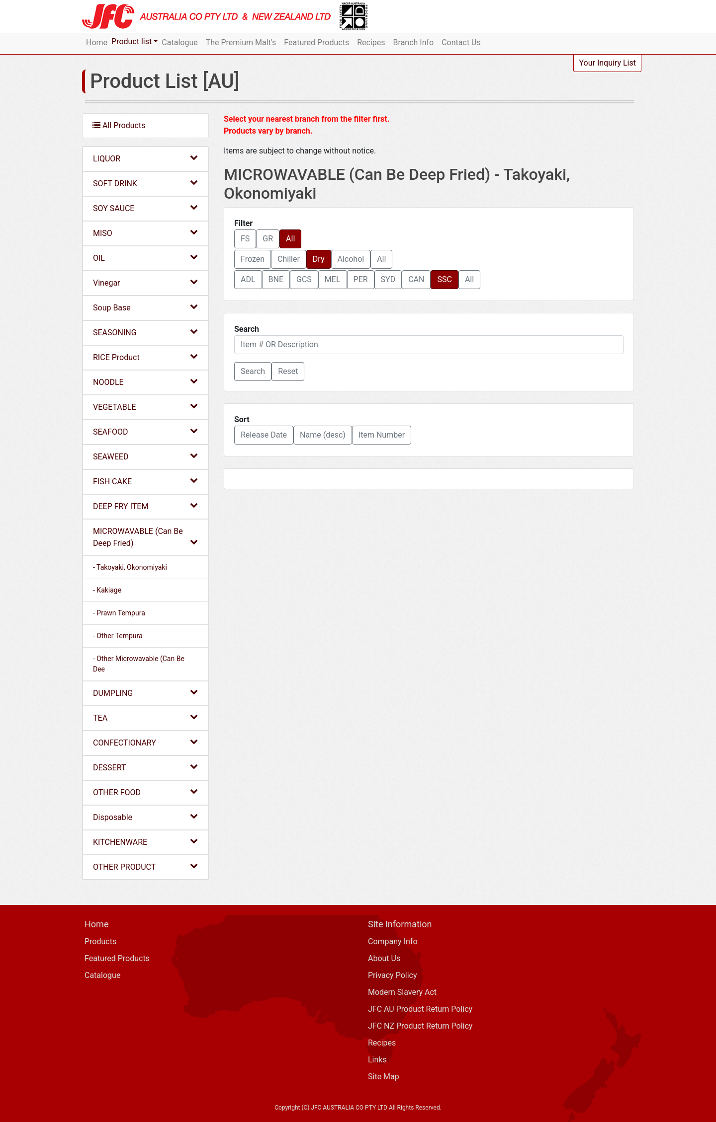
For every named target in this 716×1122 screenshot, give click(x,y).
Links (377, 1059)
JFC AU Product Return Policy (420, 1009)
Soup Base (145, 307)
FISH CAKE (145, 481)
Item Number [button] (381, 435)
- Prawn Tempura (119, 613)
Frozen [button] (253, 259)
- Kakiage (107, 590)
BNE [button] (275, 279)
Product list (131, 41)
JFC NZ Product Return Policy (420, 1026)
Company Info (393, 941)
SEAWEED (145, 456)
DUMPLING (145, 692)
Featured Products (316, 42)
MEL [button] (333, 279)
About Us (384, 958)
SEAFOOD (145, 431)
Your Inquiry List (607, 63)
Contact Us (461, 42)
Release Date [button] (264, 435)
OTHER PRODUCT (145, 866)
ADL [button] (248, 279)
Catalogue (179, 42)
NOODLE (145, 381)
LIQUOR (145, 158)
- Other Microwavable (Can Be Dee (138, 664)
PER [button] (361, 279)
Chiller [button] (288, 259)
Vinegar (145, 282)
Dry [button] (319, 259)
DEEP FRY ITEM (145, 506)
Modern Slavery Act (402, 992)
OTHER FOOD (145, 792)
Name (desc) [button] (323, 435)
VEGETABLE (145, 406)
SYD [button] (388, 279)
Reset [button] (288, 371)
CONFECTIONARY (145, 742)
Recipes (371, 42)
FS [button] (245, 238)
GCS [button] (304, 279)
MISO (145, 232)
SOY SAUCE (145, 208)
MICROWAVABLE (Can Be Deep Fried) (145, 537)
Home (96, 42)
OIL (145, 257)
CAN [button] (416, 279)
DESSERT (145, 767)
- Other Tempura (118, 636)
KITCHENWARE (145, 841)
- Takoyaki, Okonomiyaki (130, 567)
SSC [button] (444, 279)
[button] (252, 371)
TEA (145, 717)
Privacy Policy (392, 975)
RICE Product (145, 357)
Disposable (145, 817)
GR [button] (268, 238)
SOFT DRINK (145, 183)
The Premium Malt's (241, 42)
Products (100, 941)
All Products (118, 125)
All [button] (290, 238)
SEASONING (145, 332)
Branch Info (413, 42)
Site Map (383, 1076)
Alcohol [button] (351, 259)
